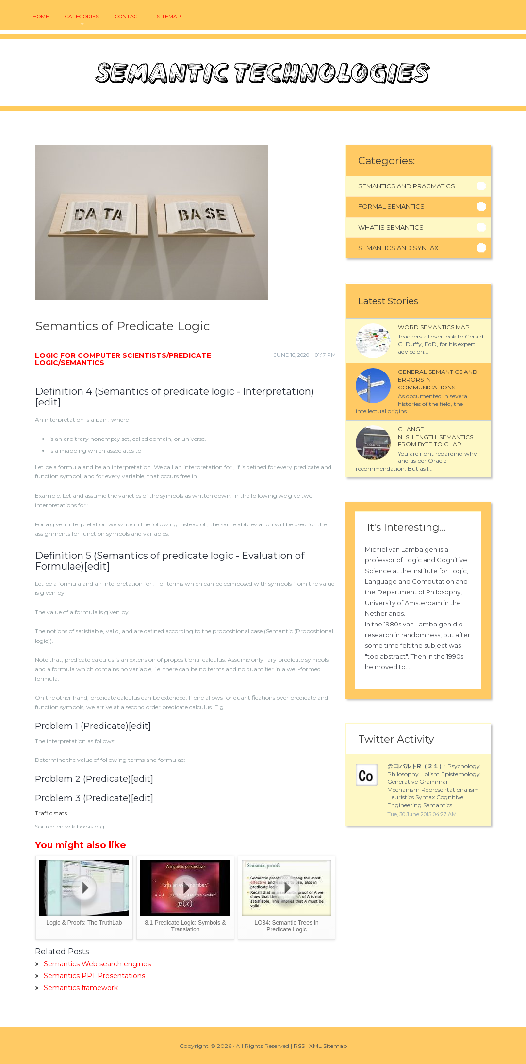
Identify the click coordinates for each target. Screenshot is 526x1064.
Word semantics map (434, 327)
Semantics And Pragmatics (406, 186)
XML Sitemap (328, 1045)
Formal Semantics (391, 206)
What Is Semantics (391, 227)
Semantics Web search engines (97, 964)
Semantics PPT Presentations (94, 975)
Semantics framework (81, 987)
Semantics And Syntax (398, 248)
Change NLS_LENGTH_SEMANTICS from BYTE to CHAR (435, 436)
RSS (299, 1045)
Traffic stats (51, 813)
